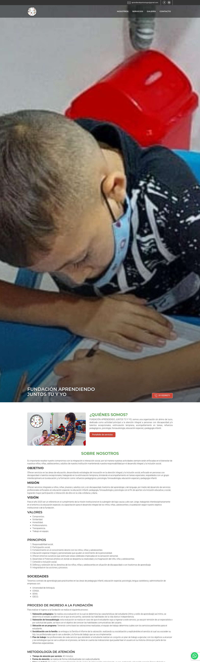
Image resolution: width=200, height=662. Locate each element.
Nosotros (122, 11)
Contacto (165, 11)
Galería (151, 11)
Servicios (137, 11)
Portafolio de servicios (102, 434)
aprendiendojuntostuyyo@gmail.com (145, 2)
